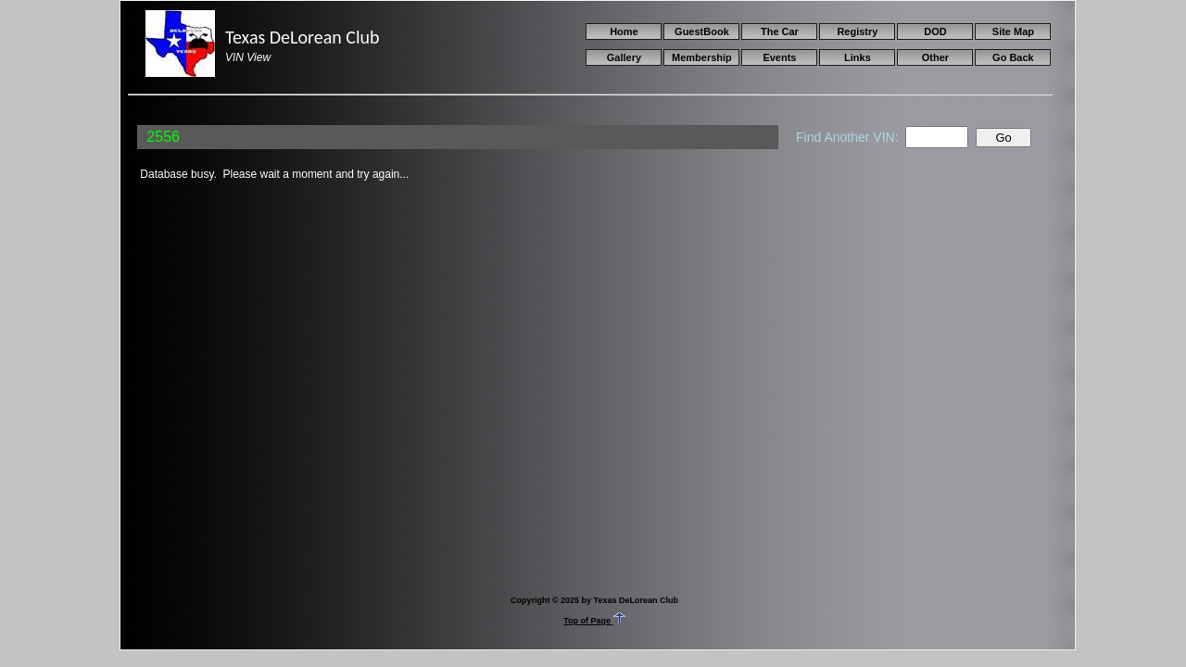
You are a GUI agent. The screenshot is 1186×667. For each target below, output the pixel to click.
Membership (702, 57)
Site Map (1013, 31)
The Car (780, 31)
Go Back (1013, 57)
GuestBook (702, 31)
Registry (857, 31)
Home (624, 31)
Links (857, 57)
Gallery (624, 57)
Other (935, 57)
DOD (935, 31)
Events (779, 57)
